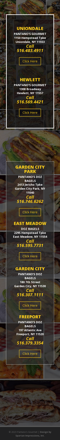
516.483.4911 (30, 50)
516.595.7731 (30, 245)
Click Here (30, 61)
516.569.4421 (30, 102)
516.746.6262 (30, 201)
